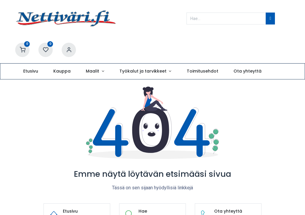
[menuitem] (30, 71)
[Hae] (270, 18)
